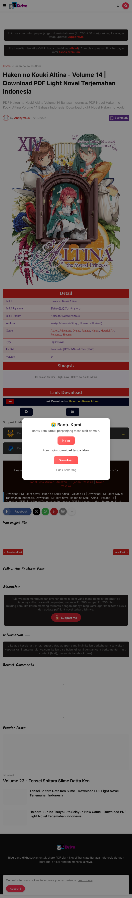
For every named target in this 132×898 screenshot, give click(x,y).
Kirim (66, 440)
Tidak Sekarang (66, 469)
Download (66, 460)
